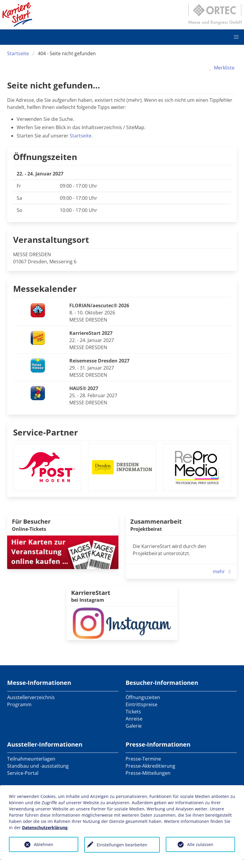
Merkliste (220, 67)
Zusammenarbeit (156, 521)
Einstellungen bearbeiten (122, 845)
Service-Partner (45, 432)
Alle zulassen (200, 844)
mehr (223, 571)
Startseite (18, 53)
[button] (236, 37)
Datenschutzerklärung (45, 827)
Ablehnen (43, 844)
